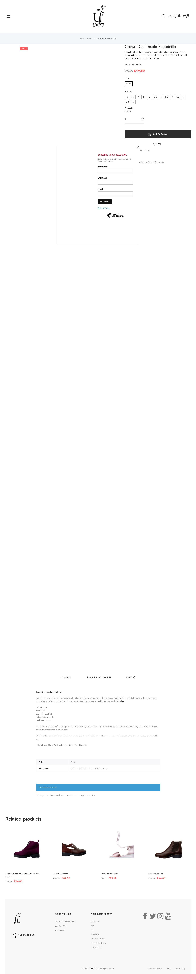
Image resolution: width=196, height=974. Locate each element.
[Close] (138, 147)
